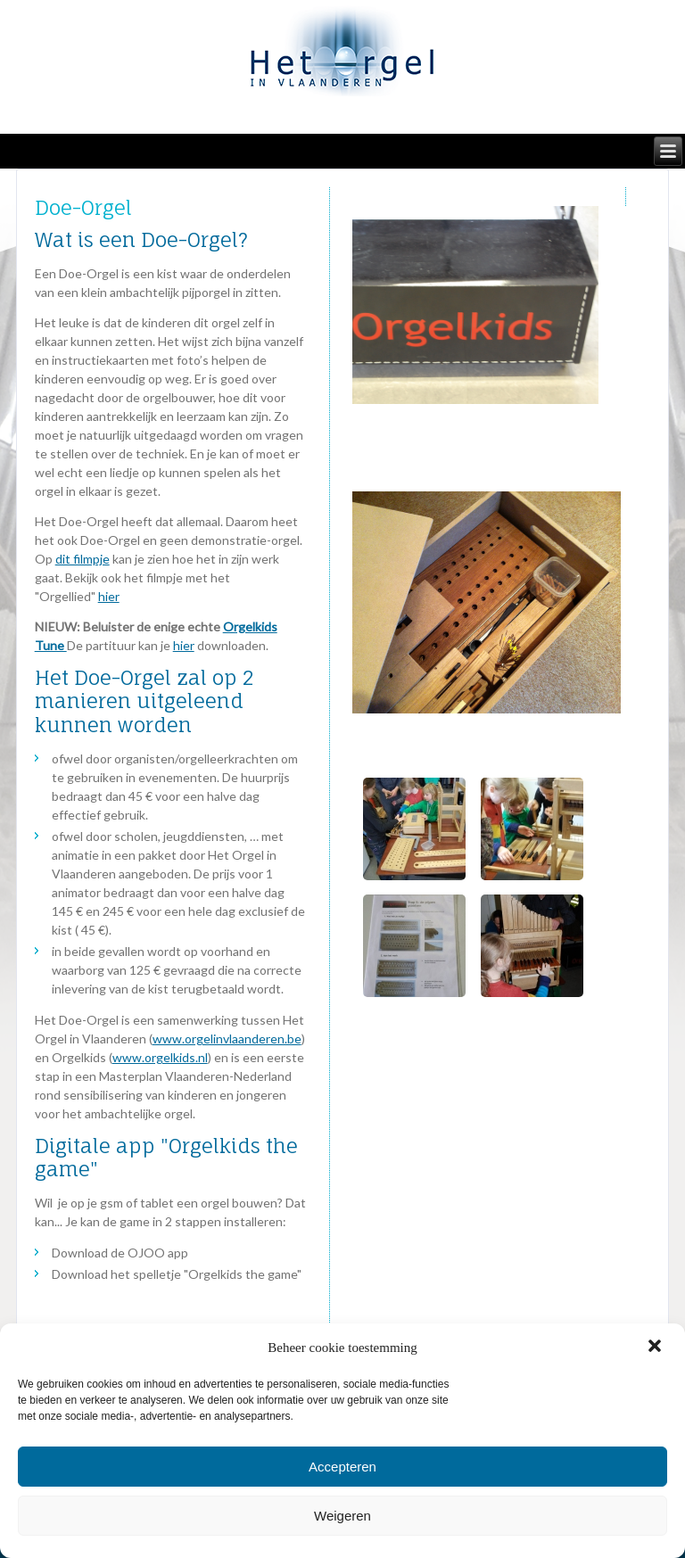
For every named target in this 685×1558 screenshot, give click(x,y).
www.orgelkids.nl (160, 1057)
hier (109, 596)
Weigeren (342, 1515)
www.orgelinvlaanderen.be (227, 1038)
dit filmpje (82, 558)
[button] (656, 1347)
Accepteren (342, 1466)
